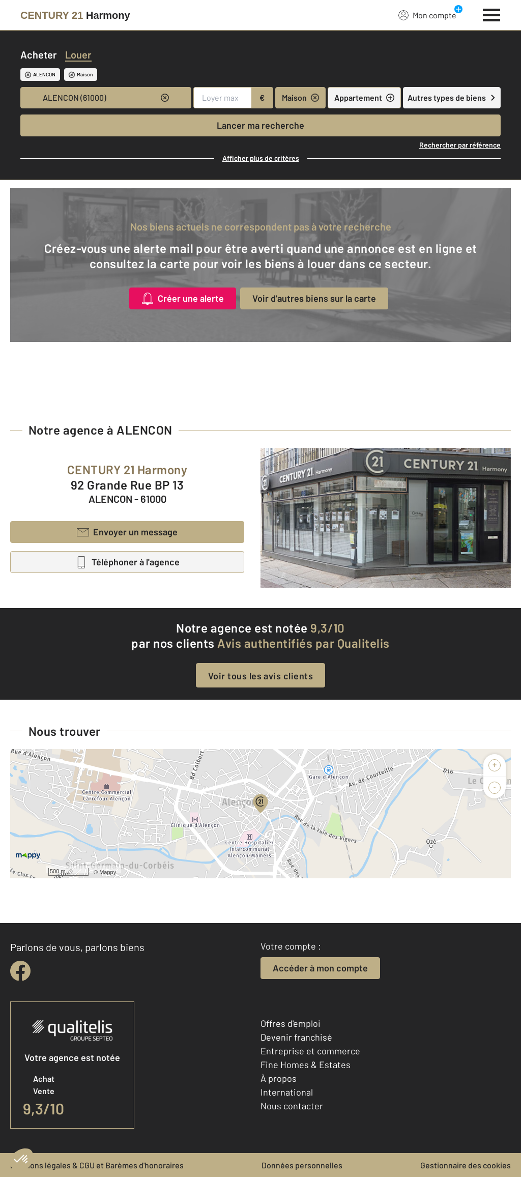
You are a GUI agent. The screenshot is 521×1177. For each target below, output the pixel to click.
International (286, 1092)
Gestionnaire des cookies (465, 1165)
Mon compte (427, 14)
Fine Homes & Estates (305, 1064)
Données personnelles (302, 1165)
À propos (278, 1078)
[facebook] (20, 971)
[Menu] (492, 13)
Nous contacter (291, 1105)
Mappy (107, 872)
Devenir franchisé (296, 1037)
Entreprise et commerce (310, 1050)
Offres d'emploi (290, 1023)
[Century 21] (75, 15)
